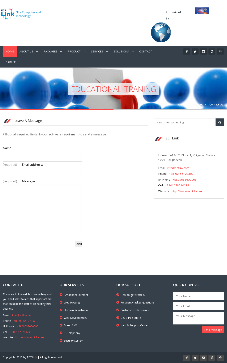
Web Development (73, 318)
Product (74, 51)
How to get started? (130, 295)
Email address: (32, 165)
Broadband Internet (74, 295)
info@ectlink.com (178, 168)
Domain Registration (74, 310)
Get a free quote (128, 318)
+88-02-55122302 (181, 173)
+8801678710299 (177, 185)
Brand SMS (69, 325)
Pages (199, 104)
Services (97, 51)
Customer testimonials (132, 310)
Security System (72, 340)
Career (11, 62)
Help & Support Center (132, 325)
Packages (50, 51)
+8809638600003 (185, 179)
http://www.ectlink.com (187, 191)
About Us (26, 51)
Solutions (121, 51)
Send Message (213, 330)
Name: (7, 148)
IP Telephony (70, 333)
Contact (145, 51)
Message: (29, 181)
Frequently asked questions (135, 302)
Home (10, 51)
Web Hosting (70, 302)
